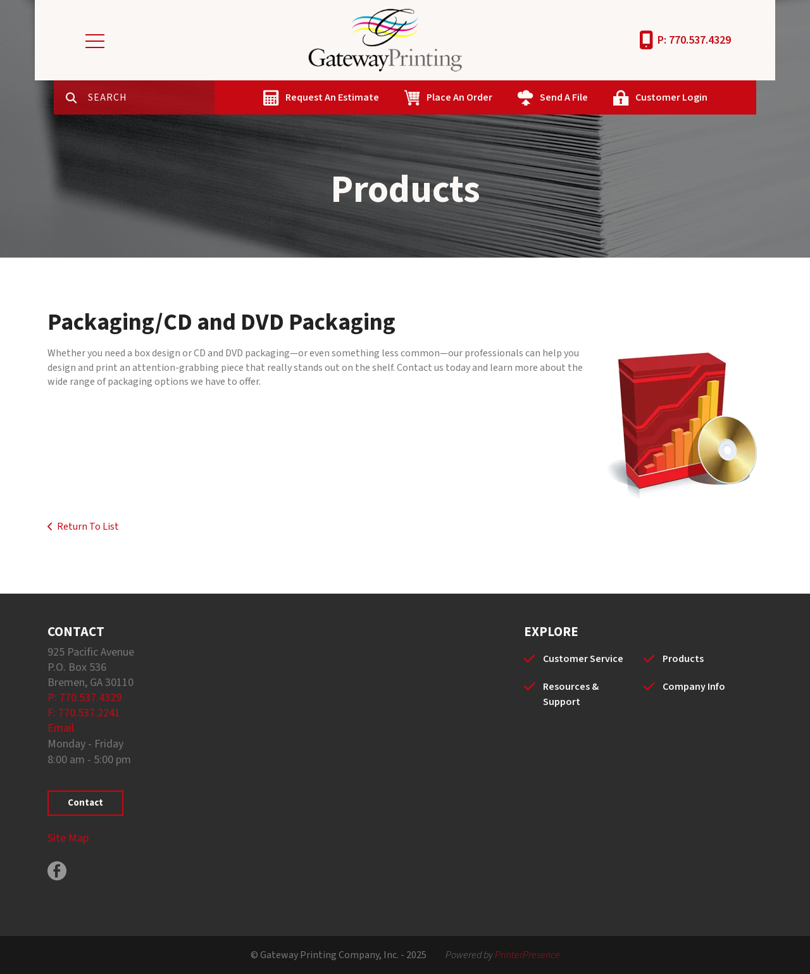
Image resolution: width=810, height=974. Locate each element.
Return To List (88, 527)
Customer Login (671, 97)
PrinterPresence (527, 955)
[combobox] (151, 97)
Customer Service (583, 659)
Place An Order (459, 97)
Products (683, 659)
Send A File (564, 97)
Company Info (694, 687)
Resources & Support (571, 694)
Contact (85, 802)
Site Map (68, 838)
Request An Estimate (332, 97)
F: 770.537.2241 (83, 713)
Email (60, 728)
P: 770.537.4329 (694, 40)
